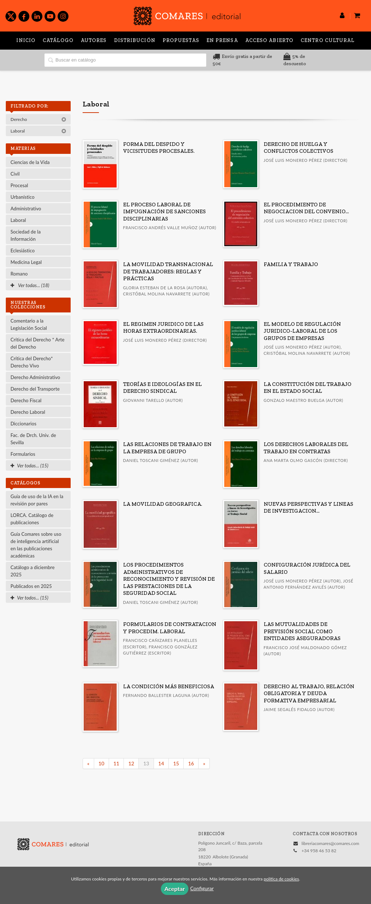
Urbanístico (22, 197)
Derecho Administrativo (35, 377)
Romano (19, 274)
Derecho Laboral (28, 412)
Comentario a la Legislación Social (29, 324)
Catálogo (58, 40)
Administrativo (26, 208)
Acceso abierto (269, 40)
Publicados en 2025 (31, 586)
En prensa (222, 40)
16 (191, 763)
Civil (15, 174)
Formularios (23, 454)
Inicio (26, 40)
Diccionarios (23, 423)
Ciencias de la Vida (30, 162)
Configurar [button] (202, 888)
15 (176, 763)
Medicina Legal (26, 262)
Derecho (38, 119)
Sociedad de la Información (26, 235)
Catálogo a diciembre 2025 (33, 570)
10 (101, 763)
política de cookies (281, 879)
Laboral (38, 131)
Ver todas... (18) (30, 285)
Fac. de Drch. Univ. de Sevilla (33, 438)
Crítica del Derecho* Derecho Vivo (32, 362)
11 (116, 763)
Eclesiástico (23, 250)
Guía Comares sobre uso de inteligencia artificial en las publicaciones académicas (36, 545)
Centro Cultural (328, 40)
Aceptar (174, 888)
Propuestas (181, 40)
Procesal (19, 185)
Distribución (134, 40)
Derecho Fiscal (26, 400)
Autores (94, 40)
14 (161, 763)
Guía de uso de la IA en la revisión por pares (37, 499)
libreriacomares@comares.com (330, 843)
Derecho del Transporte (35, 389)
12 (131, 763)
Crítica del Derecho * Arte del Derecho (37, 343)
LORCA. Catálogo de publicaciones (32, 518)
